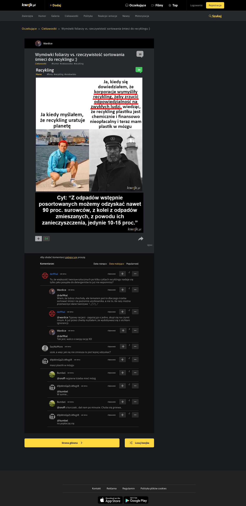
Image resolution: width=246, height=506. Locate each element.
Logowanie (196, 5)
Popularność (132, 263)
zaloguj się (71, 257)
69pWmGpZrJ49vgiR (61, 359)
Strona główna (72, 443)
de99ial (54, 274)
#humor (55, 63)
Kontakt (96, 488)
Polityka (88, 16)
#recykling (79, 63)
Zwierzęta (27, 16)
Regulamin (128, 488)
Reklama (112, 488)
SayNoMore (56, 346)
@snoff (61, 378)
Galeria (55, 16)
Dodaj (57, 5)
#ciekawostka (66, 63)
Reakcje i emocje (107, 16)
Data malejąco (116, 263)
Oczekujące (137, 5)
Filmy (159, 5)
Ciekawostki (71, 16)
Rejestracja (215, 5)
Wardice (61, 289)
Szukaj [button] (217, 16)
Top (175, 5)
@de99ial (62, 295)
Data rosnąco (100, 263)
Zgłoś (149, 245)
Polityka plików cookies (153, 488)
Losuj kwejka (139, 443)
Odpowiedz (112, 274)
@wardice (62, 317)
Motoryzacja (142, 16)
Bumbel (61, 372)
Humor (42, 16)
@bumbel (62, 391)
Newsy (126, 16)
